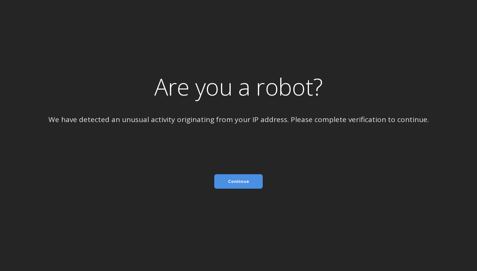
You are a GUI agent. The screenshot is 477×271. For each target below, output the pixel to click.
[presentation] (238, 203)
